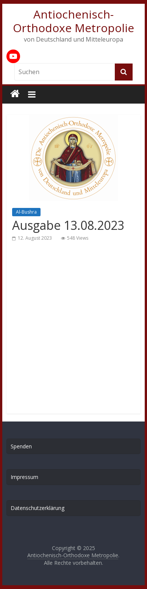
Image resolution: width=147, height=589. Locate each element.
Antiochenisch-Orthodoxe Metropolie (73, 21)
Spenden (21, 446)
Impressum (24, 476)
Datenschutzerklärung (37, 508)
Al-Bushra (26, 212)
